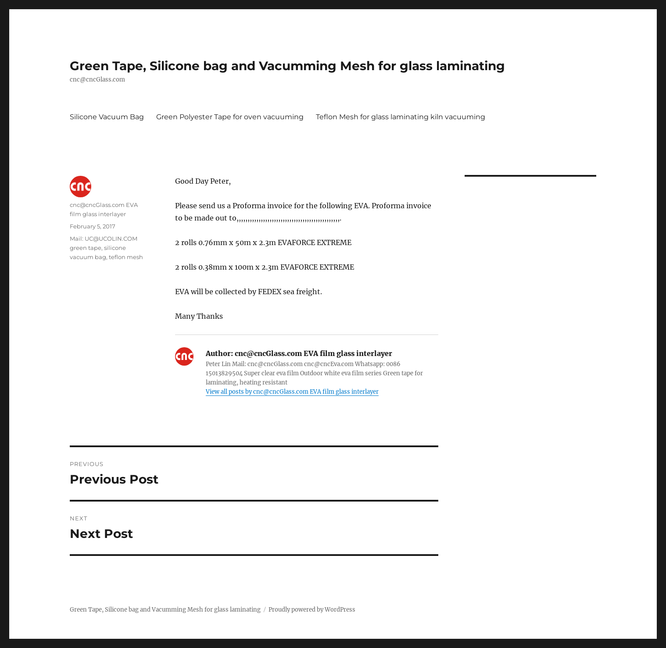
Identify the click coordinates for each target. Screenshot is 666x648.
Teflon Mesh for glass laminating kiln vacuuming (400, 117)
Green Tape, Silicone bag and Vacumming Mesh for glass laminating (287, 65)
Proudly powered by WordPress (312, 609)
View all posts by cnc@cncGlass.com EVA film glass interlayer (292, 391)
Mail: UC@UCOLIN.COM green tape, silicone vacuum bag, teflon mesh (106, 247)
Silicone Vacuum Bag (107, 117)
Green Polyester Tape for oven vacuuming (230, 117)
